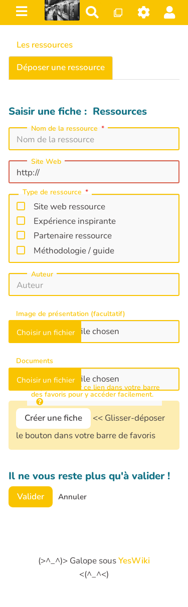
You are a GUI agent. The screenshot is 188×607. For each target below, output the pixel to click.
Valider (30, 496)
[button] (169, 12)
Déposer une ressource (61, 67)
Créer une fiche (53, 418)
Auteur (42, 274)
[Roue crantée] (144, 12)
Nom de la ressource (68, 128)
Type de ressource (56, 193)
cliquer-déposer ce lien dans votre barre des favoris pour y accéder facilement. (95, 394)
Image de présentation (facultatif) (70, 314)
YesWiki (134, 560)
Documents (34, 361)
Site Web (46, 161)
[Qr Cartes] (118, 12)
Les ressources (45, 45)
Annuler (72, 497)
